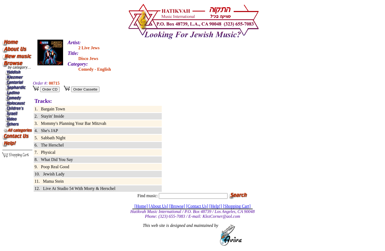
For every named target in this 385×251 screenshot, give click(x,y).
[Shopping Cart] (237, 206)
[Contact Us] (197, 206)
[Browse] (177, 206)
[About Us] (158, 206)
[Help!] (215, 206)
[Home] (141, 206)
